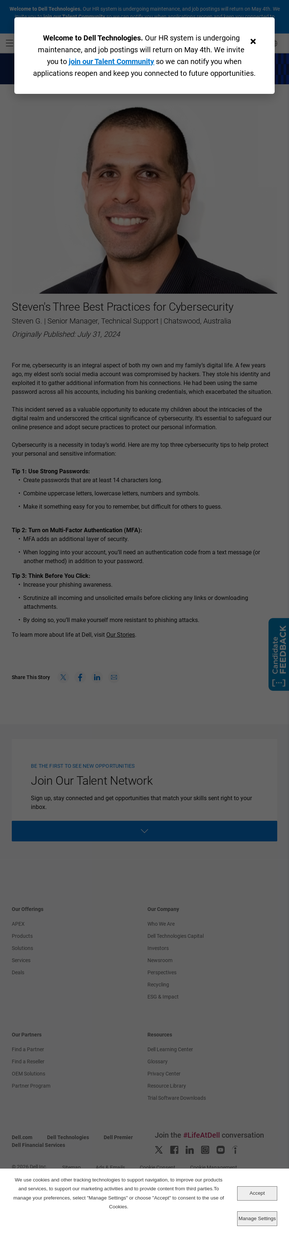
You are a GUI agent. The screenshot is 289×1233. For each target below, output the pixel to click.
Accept (257, 1193)
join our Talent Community (111, 61)
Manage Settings (257, 1218)
